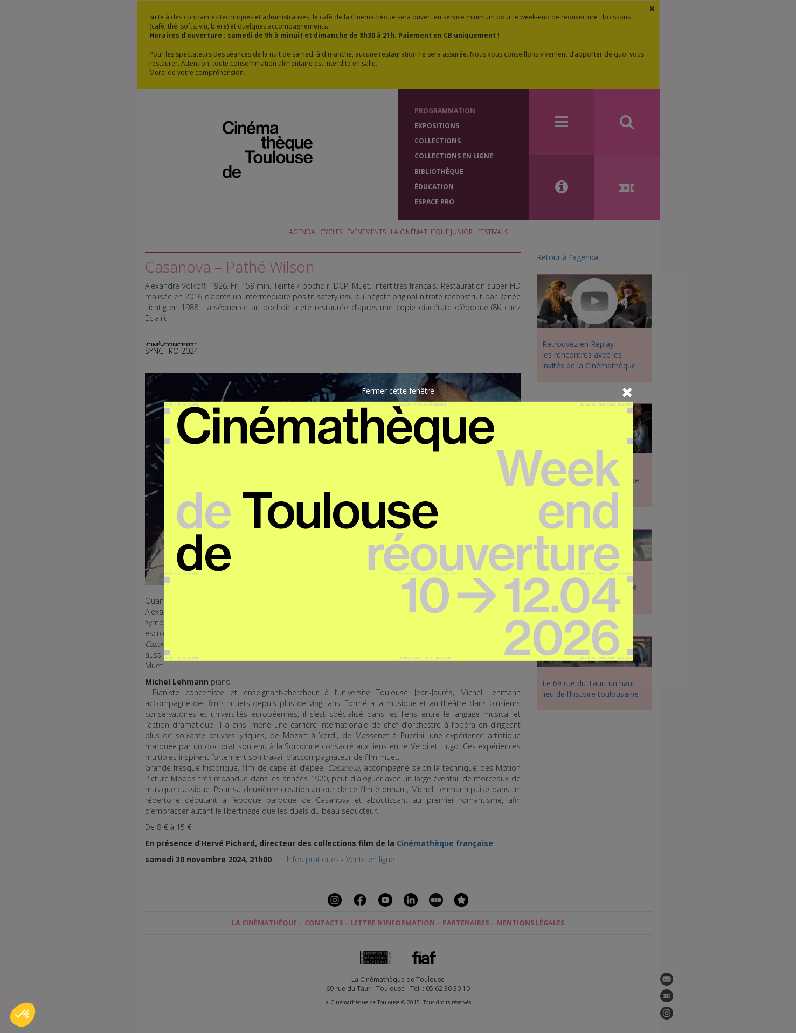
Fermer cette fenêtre (398, 391)
